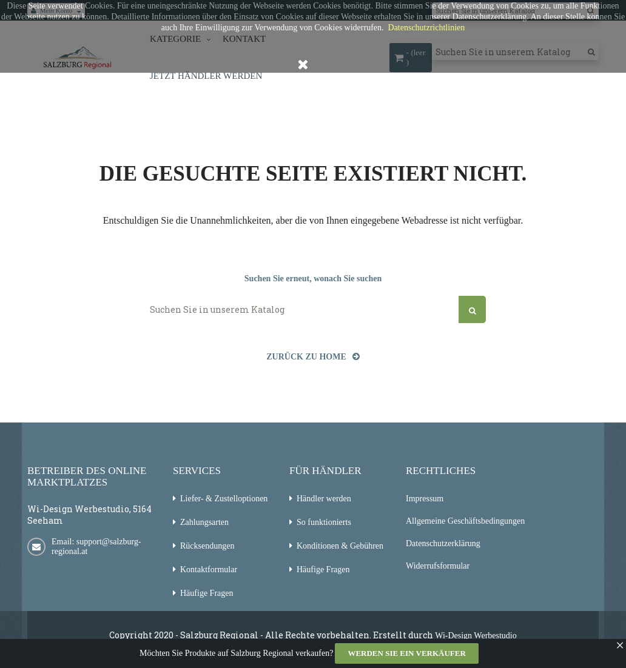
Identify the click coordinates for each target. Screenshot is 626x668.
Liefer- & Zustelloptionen (224, 498)
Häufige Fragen (206, 593)
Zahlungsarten (204, 522)
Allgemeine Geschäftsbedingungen (465, 521)
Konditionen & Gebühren (340, 545)
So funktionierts (324, 522)
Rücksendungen (207, 545)
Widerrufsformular (438, 565)
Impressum (424, 498)
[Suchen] (313, 309)
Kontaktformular (208, 569)
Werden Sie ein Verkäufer (406, 653)
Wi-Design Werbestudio (476, 635)
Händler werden (324, 498)
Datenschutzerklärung (443, 543)
